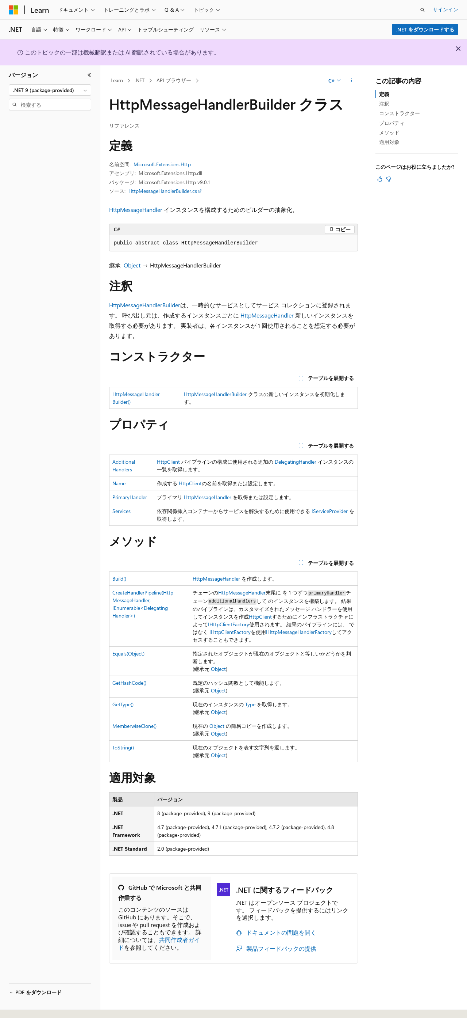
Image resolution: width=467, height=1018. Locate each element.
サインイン (445, 9)
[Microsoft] (13, 10)
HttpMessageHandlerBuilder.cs (162, 190)
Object (132, 265)
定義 (384, 94)
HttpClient (168, 461)
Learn (117, 80)
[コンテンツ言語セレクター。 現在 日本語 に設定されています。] (24, 1004)
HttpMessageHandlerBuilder (144, 305)
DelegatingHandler (295, 461)
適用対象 (389, 141)
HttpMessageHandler (135, 209)
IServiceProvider (330, 511)
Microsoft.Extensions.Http (162, 164)
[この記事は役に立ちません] (388, 179)
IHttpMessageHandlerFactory (299, 631)
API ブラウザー (174, 80)
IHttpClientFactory (228, 624)
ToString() (123, 747)
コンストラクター (399, 113)
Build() (119, 578)
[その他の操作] (351, 81)
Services (121, 511)
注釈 (384, 103)
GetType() (123, 704)
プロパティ (392, 122)
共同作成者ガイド (159, 943)
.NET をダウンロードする (425, 29)
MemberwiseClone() (134, 725)
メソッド (389, 132)
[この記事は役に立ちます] (379, 179)
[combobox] (50, 90)
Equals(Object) (128, 653)
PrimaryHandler (129, 497)
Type (250, 704)
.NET (139, 80)
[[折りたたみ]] (89, 74)
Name (119, 483)
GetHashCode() (129, 682)
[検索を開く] (422, 9)
